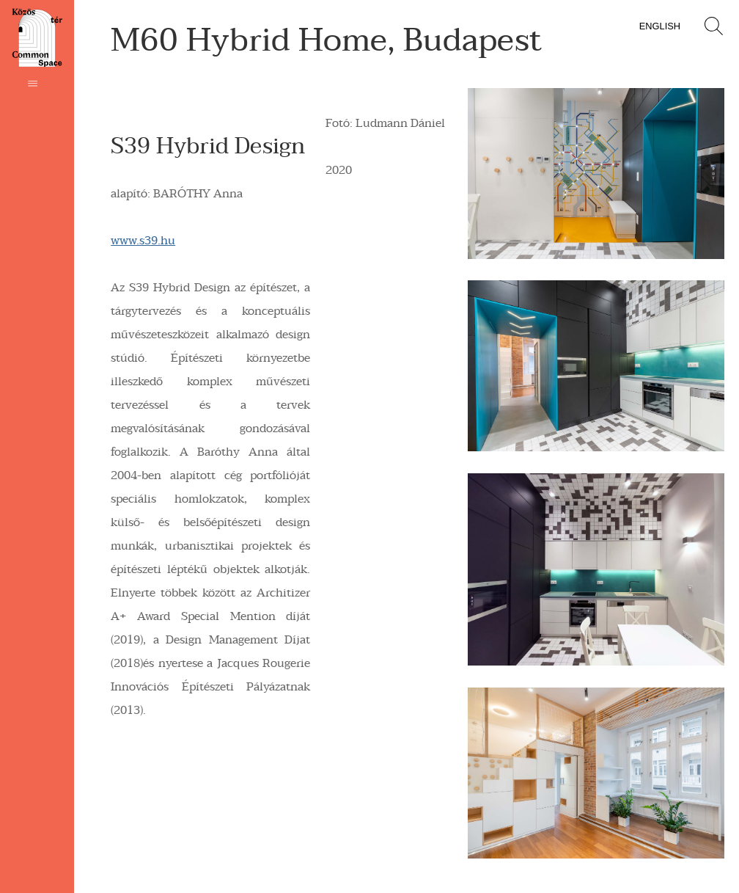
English (659, 26)
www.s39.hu (143, 240)
